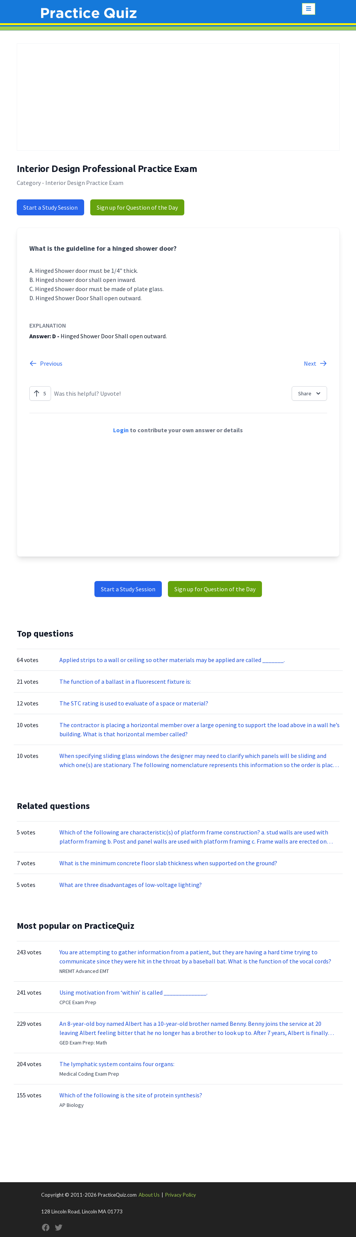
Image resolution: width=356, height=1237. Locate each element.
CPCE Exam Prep (77, 1002)
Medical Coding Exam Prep (89, 1073)
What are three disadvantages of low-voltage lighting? (130, 884)
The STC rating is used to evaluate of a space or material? (133, 703)
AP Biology (71, 1105)
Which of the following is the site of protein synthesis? (130, 1095)
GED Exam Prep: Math (83, 1042)
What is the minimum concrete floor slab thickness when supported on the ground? (168, 863)
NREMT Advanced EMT (84, 971)
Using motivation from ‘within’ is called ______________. (133, 992)
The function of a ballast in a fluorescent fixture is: (125, 681)
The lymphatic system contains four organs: (116, 1064)
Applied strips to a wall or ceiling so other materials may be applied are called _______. (172, 660)
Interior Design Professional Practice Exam (107, 169)
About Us (149, 1195)
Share (310, 393)
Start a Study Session (50, 207)
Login (121, 430)
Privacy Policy (180, 1195)
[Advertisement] (178, 97)
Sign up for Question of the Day (137, 207)
